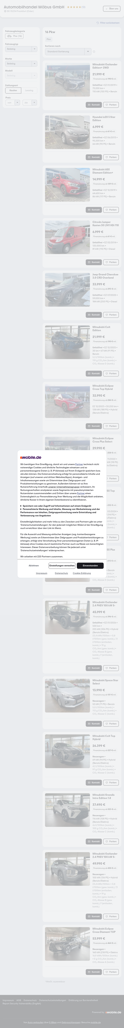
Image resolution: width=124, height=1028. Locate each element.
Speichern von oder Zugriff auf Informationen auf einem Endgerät (57, 506)
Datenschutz (61, 573)
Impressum (41, 573)
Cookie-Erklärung (82, 573)
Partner (79, 464)
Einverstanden (90, 565)
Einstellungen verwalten (62, 565)
